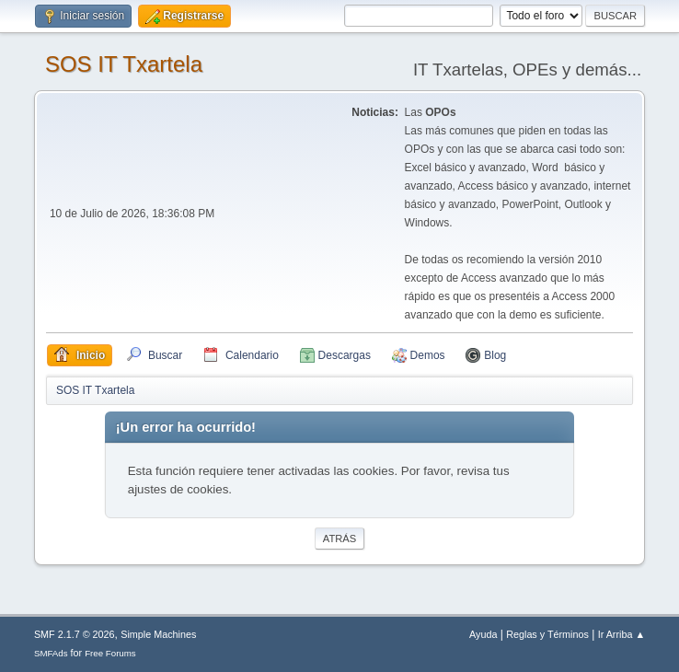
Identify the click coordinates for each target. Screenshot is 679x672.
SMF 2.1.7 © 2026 (74, 634)
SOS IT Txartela (123, 64)
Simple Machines (158, 634)
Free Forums (110, 653)
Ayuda (483, 634)
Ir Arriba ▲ (621, 634)
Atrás (339, 538)
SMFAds (51, 653)
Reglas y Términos (547, 634)
